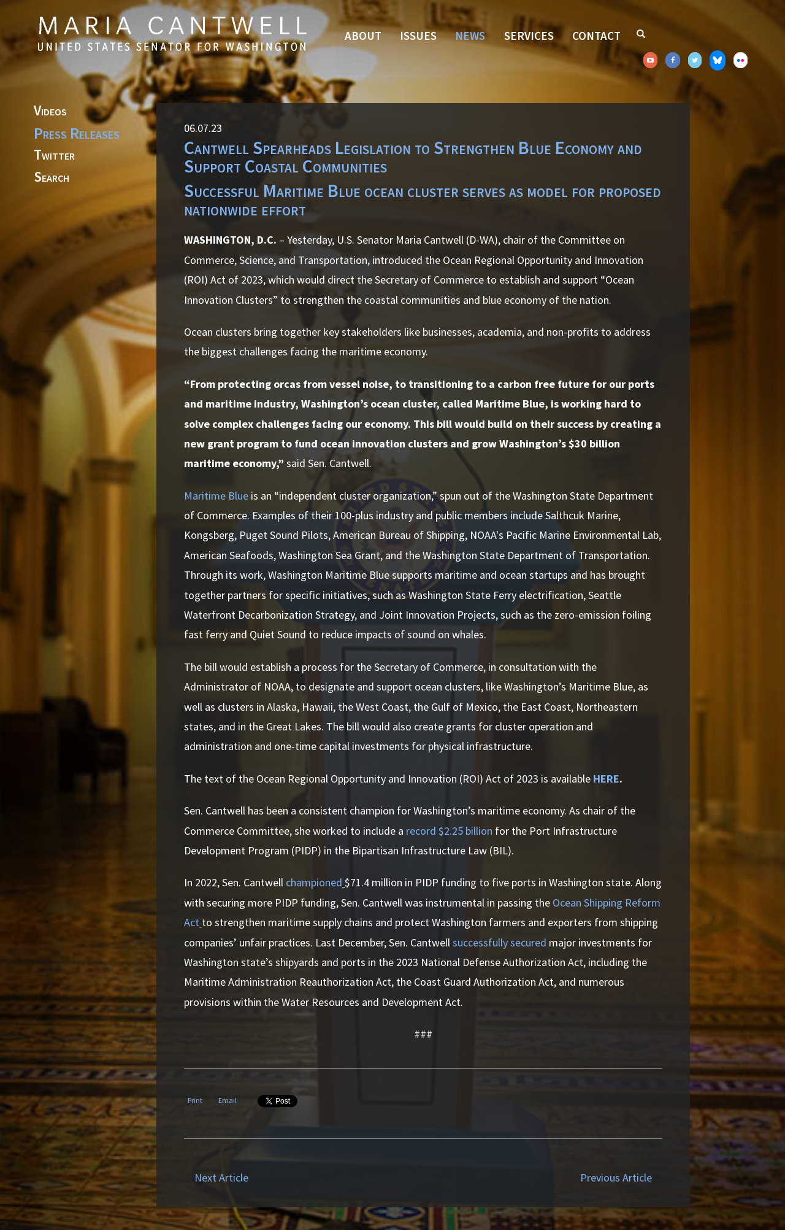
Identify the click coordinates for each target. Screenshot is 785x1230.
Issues (418, 35)
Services (529, 35)
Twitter (54, 155)
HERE (606, 779)
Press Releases (77, 133)
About (363, 35)
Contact (596, 35)
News (470, 35)
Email (227, 1100)
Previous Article (616, 1177)
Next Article (221, 1177)
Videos (50, 111)
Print (195, 1100)
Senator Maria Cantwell (172, 33)
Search (51, 177)
